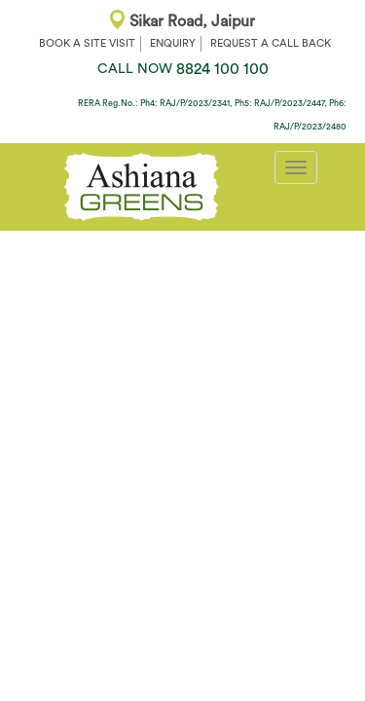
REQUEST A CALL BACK (270, 43)
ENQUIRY (173, 43)
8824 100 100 (183, 69)
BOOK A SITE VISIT (87, 43)
